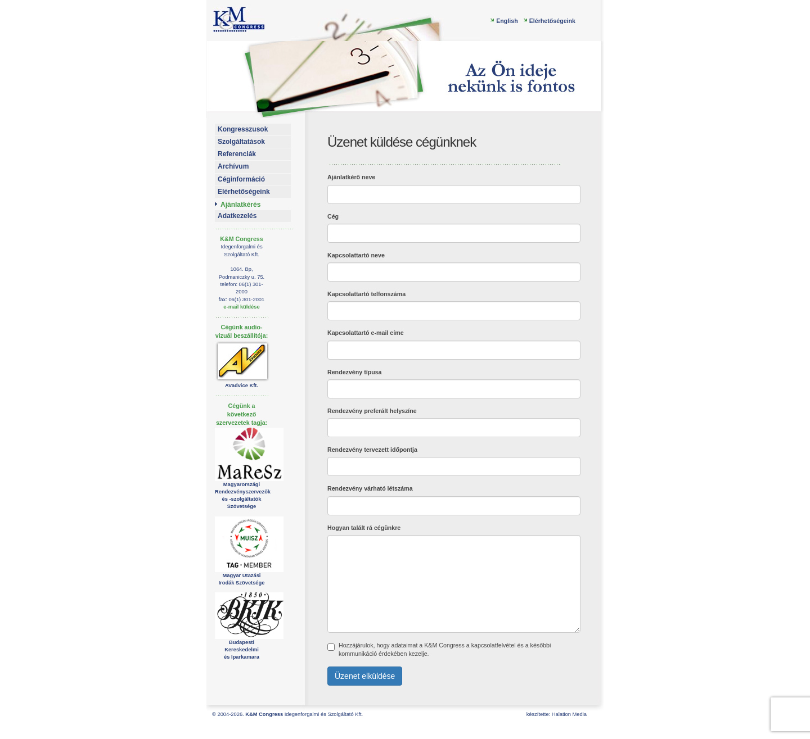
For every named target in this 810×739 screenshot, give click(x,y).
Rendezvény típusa (354, 372)
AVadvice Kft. (241, 385)
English (507, 20)
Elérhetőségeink (552, 20)
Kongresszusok (243, 129)
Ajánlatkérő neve (351, 177)
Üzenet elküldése (365, 676)
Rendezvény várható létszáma (370, 488)
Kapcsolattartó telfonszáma (366, 294)
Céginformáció (241, 179)
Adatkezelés (237, 216)
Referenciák (237, 154)
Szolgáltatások (241, 142)
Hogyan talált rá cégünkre (363, 527)
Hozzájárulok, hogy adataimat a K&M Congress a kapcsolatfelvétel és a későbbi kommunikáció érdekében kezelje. (439, 649)
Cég (333, 216)
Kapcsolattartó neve (356, 255)
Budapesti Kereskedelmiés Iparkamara (241, 650)
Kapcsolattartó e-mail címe (365, 332)
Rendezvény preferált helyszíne (372, 410)
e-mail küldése (241, 307)
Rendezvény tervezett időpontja (372, 449)
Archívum (233, 166)
